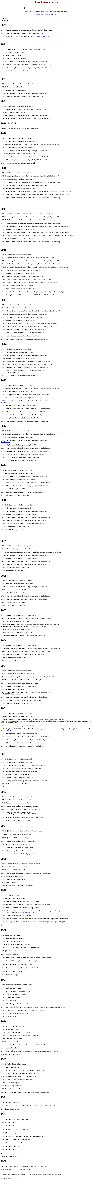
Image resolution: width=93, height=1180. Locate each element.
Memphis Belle (29, 912)
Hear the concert (5, 402)
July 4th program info (7, 730)
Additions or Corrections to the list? (46, 14)
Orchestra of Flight (43, 36)
